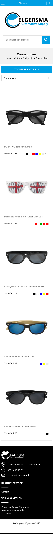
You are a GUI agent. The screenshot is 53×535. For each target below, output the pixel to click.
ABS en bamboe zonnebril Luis (19, 357)
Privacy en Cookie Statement (15, 507)
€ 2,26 (11, 433)
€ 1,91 (11, 363)
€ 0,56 (11, 223)
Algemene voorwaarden (13, 511)
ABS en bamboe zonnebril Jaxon (20, 427)
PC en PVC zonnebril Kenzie (18, 147)
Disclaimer (6, 514)
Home (8, 58)
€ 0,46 (11, 153)
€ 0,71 (11, 293)
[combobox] (22, 40)
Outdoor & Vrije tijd (23, 58)
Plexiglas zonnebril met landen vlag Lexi (24, 217)
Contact (5, 492)
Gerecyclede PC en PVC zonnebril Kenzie (25, 287)
